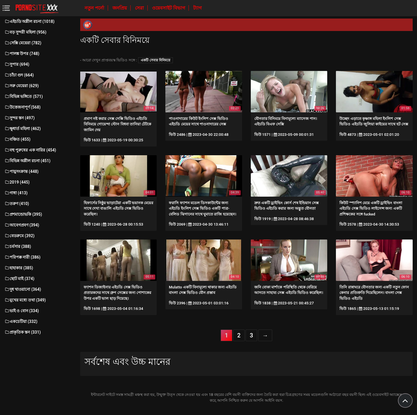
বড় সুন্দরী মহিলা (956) (25, 32)
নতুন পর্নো (95, 8)
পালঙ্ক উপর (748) (21, 53)
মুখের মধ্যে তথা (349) (25, 300)
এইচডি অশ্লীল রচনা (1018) (29, 21)
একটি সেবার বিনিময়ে (155, 60)
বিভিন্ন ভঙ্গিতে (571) (23, 96)
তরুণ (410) (16, 203)
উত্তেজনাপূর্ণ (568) (22, 107)
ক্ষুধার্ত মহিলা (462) (22, 128)
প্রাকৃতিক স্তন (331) (22, 332)
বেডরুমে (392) (19, 235)
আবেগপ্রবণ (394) (21, 225)
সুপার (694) (16, 64)
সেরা (140, 8)
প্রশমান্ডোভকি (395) (23, 214)
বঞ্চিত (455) (17, 139)
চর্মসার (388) (17, 246)
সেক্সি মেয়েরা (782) (22, 43)
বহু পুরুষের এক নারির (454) (30, 150)
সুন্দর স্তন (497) (19, 118)
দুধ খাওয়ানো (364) (22, 289)
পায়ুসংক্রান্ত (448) (21, 171)
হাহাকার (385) (18, 268)
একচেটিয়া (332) (20, 321)
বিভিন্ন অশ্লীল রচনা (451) (27, 160)
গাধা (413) (16, 193)
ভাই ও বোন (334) (21, 310)
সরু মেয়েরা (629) (21, 85)
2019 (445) (17, 182)
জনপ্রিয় (120, 8)
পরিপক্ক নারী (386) (22, 257)
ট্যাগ (197, 8)
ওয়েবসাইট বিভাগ (169, 8)
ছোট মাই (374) (19, 278)
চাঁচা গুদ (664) (19, 75)
